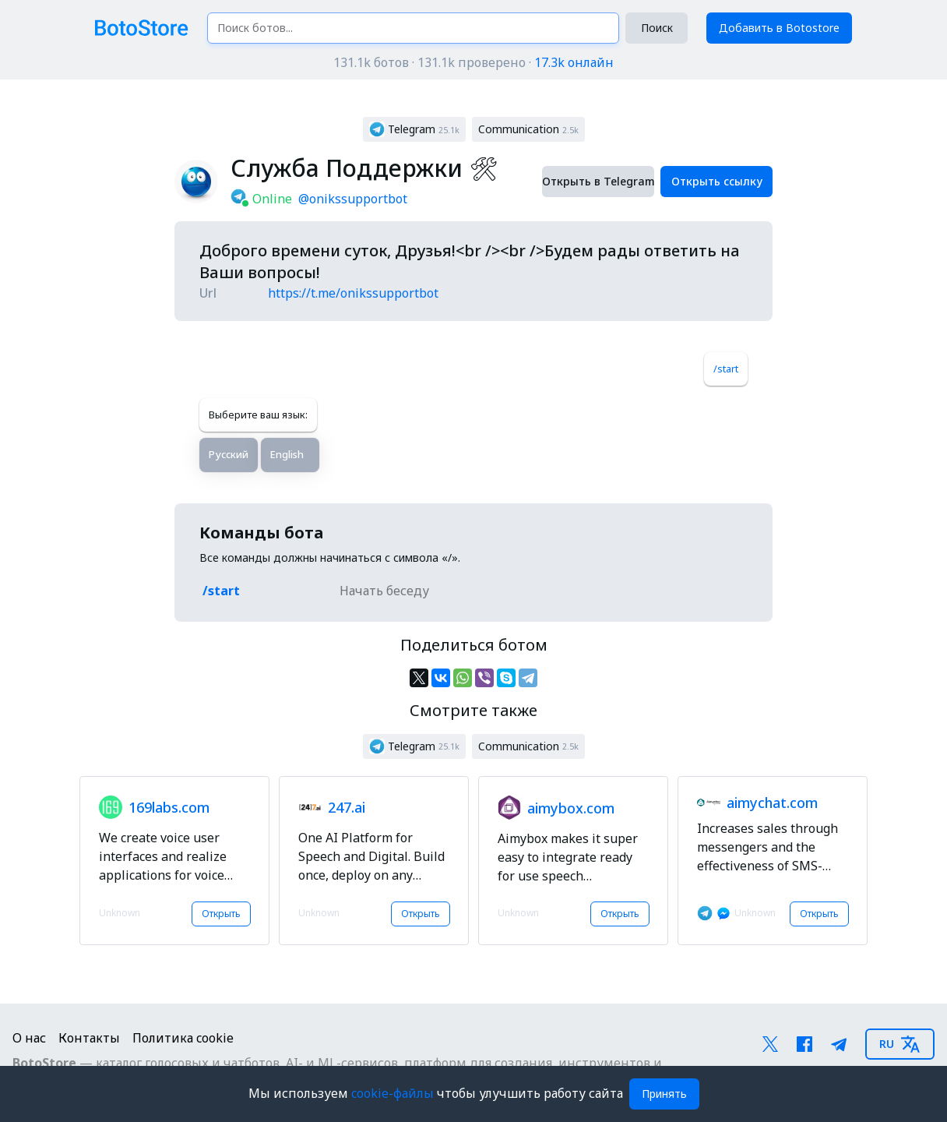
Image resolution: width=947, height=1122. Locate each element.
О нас (29, 1037)
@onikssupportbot (352, 198)
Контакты (89, 1037)
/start (725, 369)
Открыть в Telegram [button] (598, 181)
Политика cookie (183, 1037)
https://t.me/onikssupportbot (353, 293)
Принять (664, 1093)
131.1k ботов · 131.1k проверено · (473, 62)
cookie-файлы (394, 1093)
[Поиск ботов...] (413, 28)
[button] (414, 129)
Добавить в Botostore (779, 27)
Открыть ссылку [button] (716, 181)
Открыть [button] (221, 913)
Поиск (657, 27)
